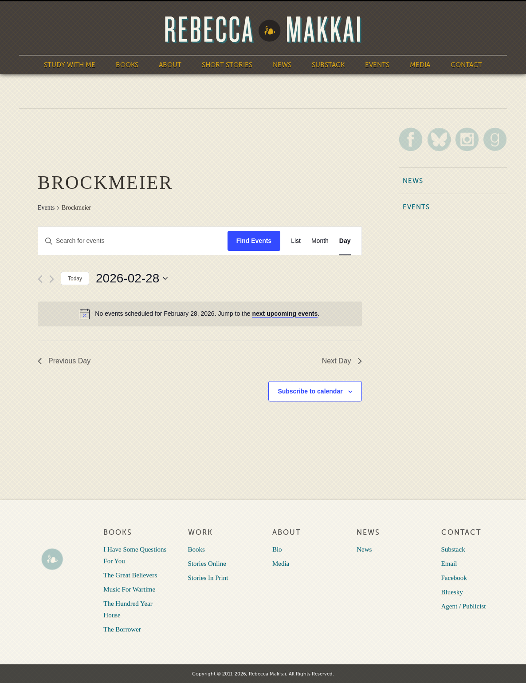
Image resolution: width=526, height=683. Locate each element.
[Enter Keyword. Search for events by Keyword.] (133, 241)
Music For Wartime (129, 589)
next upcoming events (285, 313)
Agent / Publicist (463, 606)
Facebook (454, 577)
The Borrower (122, 629)
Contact (466, 64)
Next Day (342, 361)
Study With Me (69, 64)
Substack (328, 64)
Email (449, 563)
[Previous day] (40, 279)
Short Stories (227, 64)
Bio (277, 549)
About (170, 64)
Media (420, 64)
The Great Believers (130, 575)
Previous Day (64, 361)
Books (127, 64)
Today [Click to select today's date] (75, 278)
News (282, 64)
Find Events (253, 240)
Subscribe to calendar (310, 391)
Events (377, 64)
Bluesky (452, 592)
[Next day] (51, 279)
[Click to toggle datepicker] (132, 278)
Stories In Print (208, 577)
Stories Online (207, 563)
